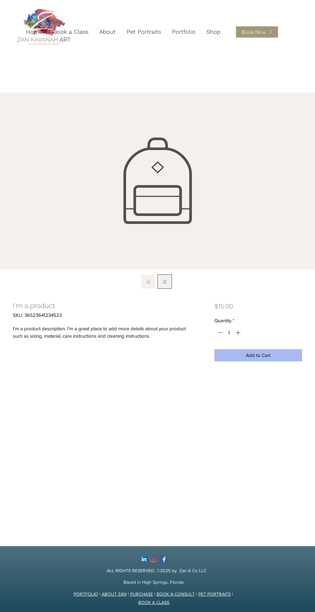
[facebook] (163, 559)
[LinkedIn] (144, 559)
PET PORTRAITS (214, 594)
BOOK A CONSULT (176, 594)
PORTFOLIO (86, 594)
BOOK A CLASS (153, 602)
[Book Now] (257, 32)
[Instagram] (153, 559)
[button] (107, 31)
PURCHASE (141, 594)
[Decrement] (219, 333)
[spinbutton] (229, 333)
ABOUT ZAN (114, 594)
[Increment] (238, 333)
